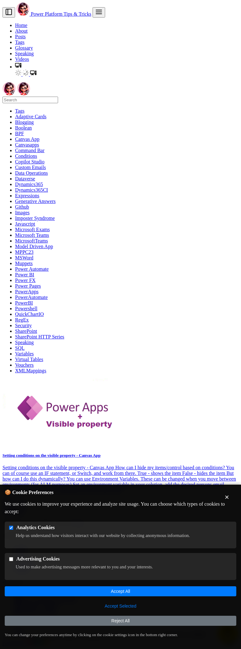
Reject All (120, 620)
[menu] (99, 12)
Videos (22, 59)
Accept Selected (120, 606)
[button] (18, 66)
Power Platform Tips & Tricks (53, 14)
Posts (20, 36)
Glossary (24, 48)
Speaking (24, 53)
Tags (19, 42)
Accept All (120, 591)
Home (21, 25)
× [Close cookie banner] (227, 497)
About (21, 31)
